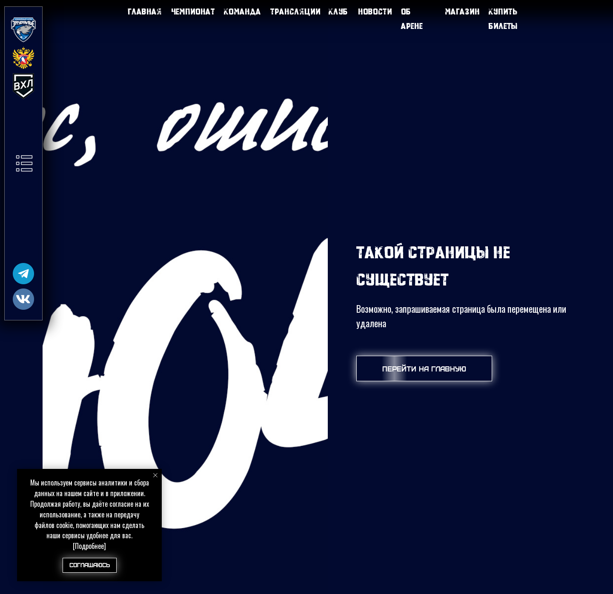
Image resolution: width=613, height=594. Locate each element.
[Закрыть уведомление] (155, 475)
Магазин (462, 11)
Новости (375, 11)
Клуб (338, 11)
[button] (24, 163)
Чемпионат (193, 11)
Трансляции (295, 11)
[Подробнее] (89, 546)
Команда (242, 11)
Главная (145, 11)
